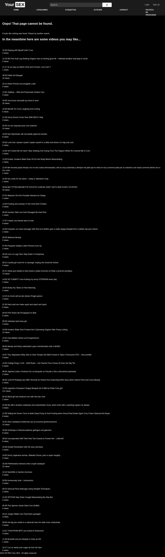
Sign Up (156, 5)
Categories (42, 10)
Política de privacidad (151, 12)
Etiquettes (70, 10)
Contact (124, 10)
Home (16, 10)
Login (147, 5)
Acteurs (98, 10)
